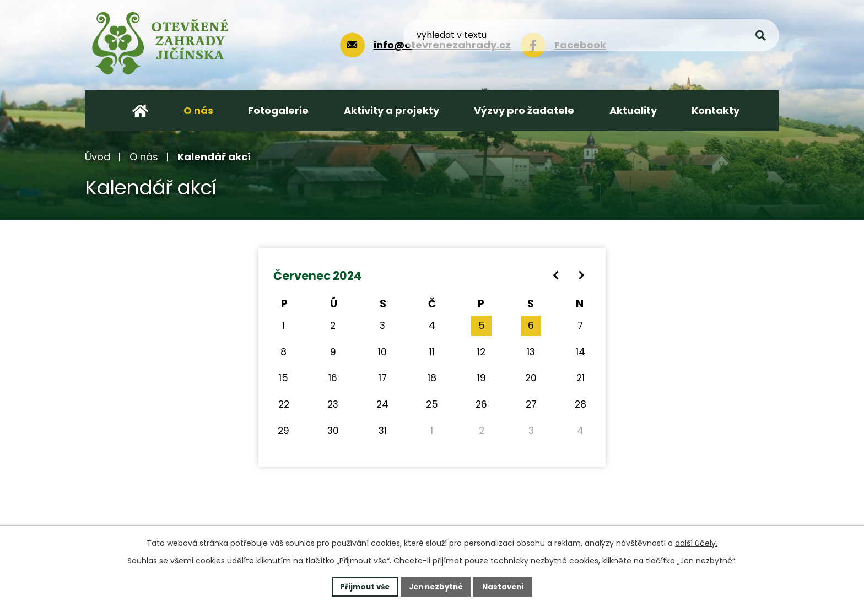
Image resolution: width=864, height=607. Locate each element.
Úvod (97, 157)
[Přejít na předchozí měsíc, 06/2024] (556, 275)
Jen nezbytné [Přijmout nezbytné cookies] (436, 586)
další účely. (696, 542)
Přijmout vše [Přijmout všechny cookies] (361, 586)
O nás (143, 157)
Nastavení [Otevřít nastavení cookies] (507, 586)
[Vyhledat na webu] (697, 43)
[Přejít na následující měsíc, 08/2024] (581, 275)
